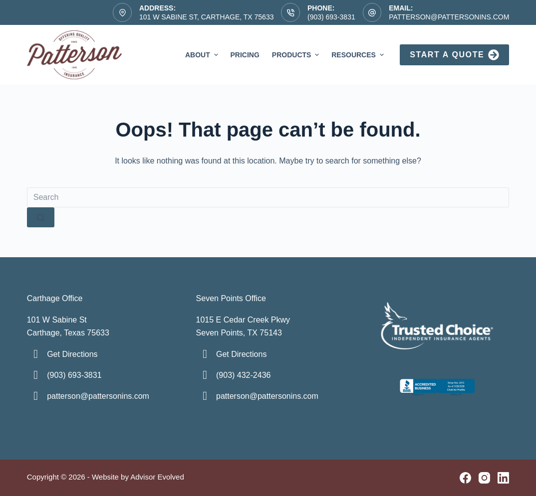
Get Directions (72, 354)
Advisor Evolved (157, 477)
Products (296, 54)
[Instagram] (484, 478)
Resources (358, 54)
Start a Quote (454, 54)
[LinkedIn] (503, 478)
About (203, 54)
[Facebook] (465, 478)
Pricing (245, 55)
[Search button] (40, 217)
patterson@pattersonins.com (449, 17)
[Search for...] (268, 197)
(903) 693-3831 (331, 17)
